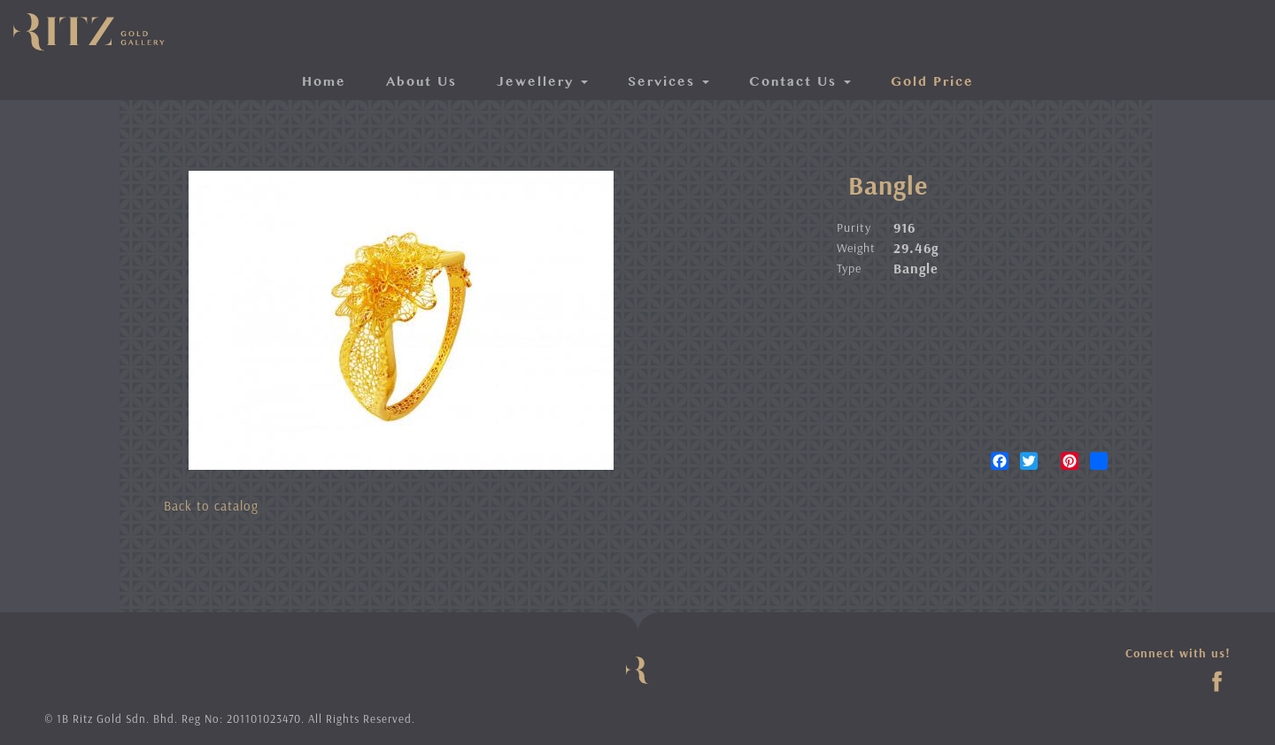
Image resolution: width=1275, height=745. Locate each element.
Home (324, 82)
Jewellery (542, 82)
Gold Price (932, 82)
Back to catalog (211, 505)
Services (668, 82)
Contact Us (800, 82)
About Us (421, 82)
